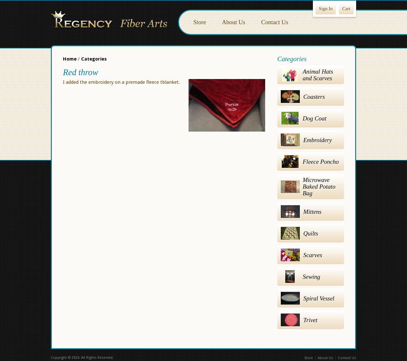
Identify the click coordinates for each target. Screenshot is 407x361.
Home (70, 59)
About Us (233, 22)
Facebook (190, 358)
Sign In (326, 8)
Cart (346, 8)
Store (199, 22)
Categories (94, 59)
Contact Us (274, 22)
